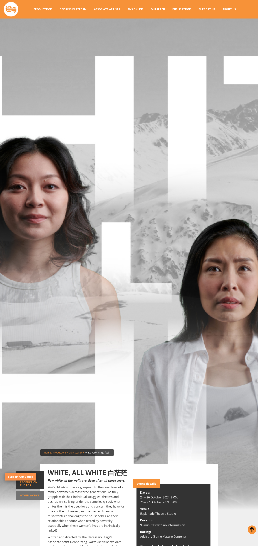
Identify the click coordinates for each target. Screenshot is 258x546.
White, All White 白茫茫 (97, 452)
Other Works (29, 495)
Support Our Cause (20, 476)
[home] (11, 9)
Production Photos (28, 483)
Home (47, 452)
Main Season (75, 452)
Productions (59, 452)
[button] (43, 9)
